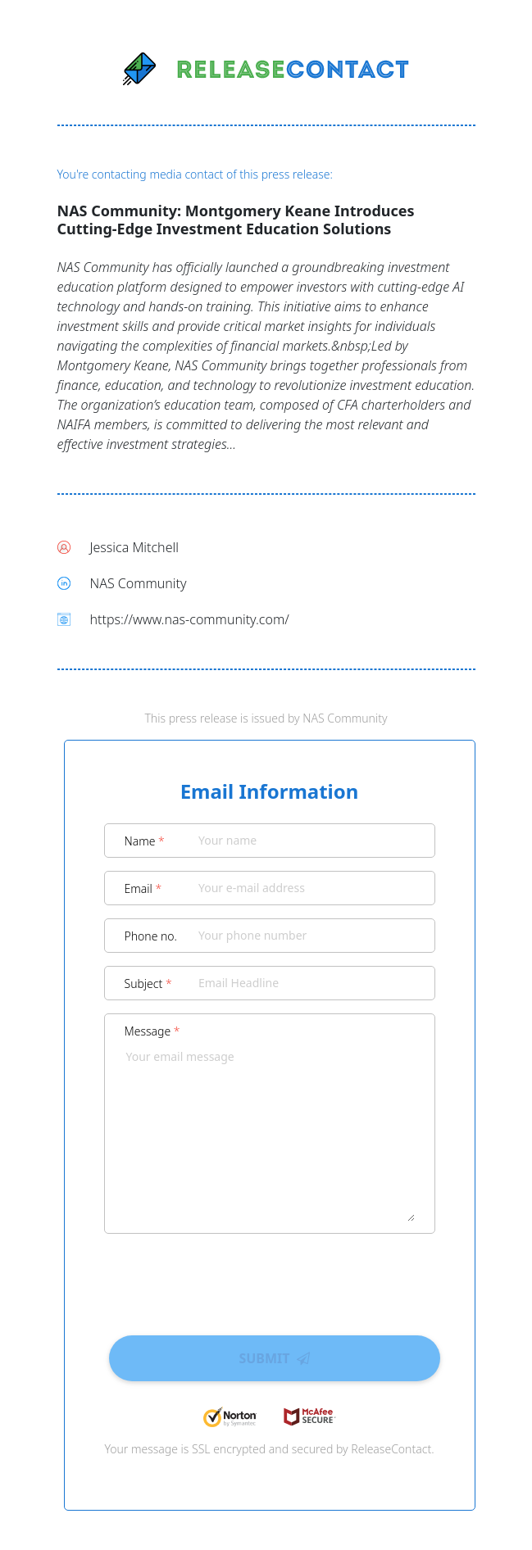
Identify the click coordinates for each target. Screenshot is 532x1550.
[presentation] (269, 1279)
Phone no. (151, 936)
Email (143, 888)
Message (152, 1031)
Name (145, 841)
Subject (148, 983)
